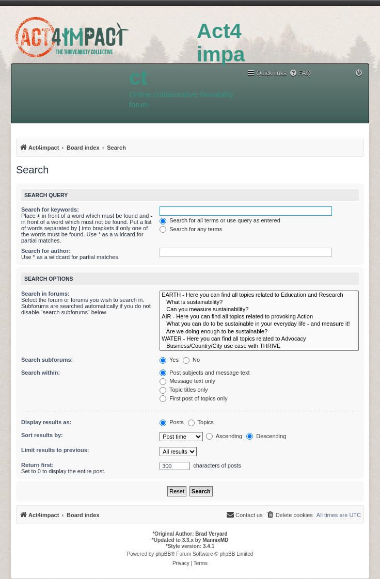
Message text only (187, 381)
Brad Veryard (211, 534)
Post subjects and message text (204, 372)
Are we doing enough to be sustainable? (259, 331)
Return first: (37, 465)
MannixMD (215, 540)
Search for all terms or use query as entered (220, 220)
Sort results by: (42, 435)
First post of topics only (194, 398)
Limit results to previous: (55, 450)
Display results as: (46, 422)
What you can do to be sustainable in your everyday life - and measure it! (259, 324)
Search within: (40, 372)
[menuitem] (300, 74)
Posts (172, 422)
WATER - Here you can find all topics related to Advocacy (259, 339)
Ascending (224, 436)
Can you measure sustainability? (259, 309)
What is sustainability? (259, 302)
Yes (169, 360)
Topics (201, 422)
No (191, 360)
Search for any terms (191, 229)
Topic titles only (184, 390)
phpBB (163, 554)
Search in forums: (45, 294)
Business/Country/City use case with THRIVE (259, 346)
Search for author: (45, 251)
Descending (266, 436)
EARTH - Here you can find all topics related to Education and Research (259, 295)
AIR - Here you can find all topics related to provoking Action (259, 316)
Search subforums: (47, 360)
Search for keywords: (50, 209)
